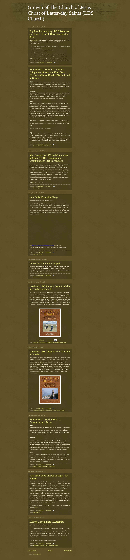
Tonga (40, 254)
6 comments (48, 252)
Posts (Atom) (37, 554)
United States (52, 466)
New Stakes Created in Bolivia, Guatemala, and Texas (45, 421)
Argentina (35, 545)
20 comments (48, 186)
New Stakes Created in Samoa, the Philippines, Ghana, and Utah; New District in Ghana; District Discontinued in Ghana (50, 73)
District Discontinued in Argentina (47, 521)
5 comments (48, 510)
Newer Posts (32, 551)
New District (45, 145)
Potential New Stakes (53, 545)
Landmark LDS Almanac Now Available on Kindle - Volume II (50, 287)
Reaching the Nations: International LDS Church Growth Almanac (49, 342)
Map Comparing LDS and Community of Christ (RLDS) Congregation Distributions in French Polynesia (49, 158)
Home (50, 551)
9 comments (48, 543)
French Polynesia (37, 188)
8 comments (49, 340)
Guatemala (39, 466)
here (33, 58)
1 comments (48, 408)
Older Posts (68, 551)
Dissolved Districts (37, 145)
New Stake (51, 145)
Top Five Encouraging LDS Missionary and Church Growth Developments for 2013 (49, 34)
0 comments (48, 144)
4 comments (48, 275)
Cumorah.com (36, 277)
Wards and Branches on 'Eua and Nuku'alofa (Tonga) (43, 245)
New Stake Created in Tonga (44, 197)
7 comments (48, 464)
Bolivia (34, 466)
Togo (40, 512)
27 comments (48, 62)
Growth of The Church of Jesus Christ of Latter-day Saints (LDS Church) (61, 12)
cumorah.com (34, 40)
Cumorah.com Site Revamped (45, 263)
